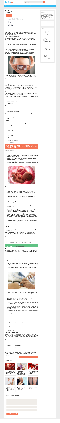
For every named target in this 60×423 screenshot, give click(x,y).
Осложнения (32, 5)
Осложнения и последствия (13, 26)
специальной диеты (20, 246)
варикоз (9, 133)
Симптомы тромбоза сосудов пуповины (15, 19)
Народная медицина (47, 41)
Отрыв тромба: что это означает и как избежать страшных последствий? (10, 372)
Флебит (45, 50)
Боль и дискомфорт (47, 58)
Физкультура (46, 56)
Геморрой (45, 38)
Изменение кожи (46, 59)
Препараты (46, 42)
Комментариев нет (8, 355)
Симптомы (18, 5)
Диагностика (25, 5)
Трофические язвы (47, 49)
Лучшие (50, 21)
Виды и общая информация (47, 30)
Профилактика (40, 5)
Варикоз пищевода (47, 35)
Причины (9, 21)
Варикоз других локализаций (46, 32)
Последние (44, 21)
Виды (6, 5)
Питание (45, 55)
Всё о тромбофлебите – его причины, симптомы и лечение (32, 387)
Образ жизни (46, 54)
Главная (5, 8)
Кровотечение (46, 47)
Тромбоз (13, 8)
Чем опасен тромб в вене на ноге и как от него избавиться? (33, 372)
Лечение (11, 5)
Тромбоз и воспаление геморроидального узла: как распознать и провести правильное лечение (10, 388)
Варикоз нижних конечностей (46, 34)
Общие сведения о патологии (13, 18)
